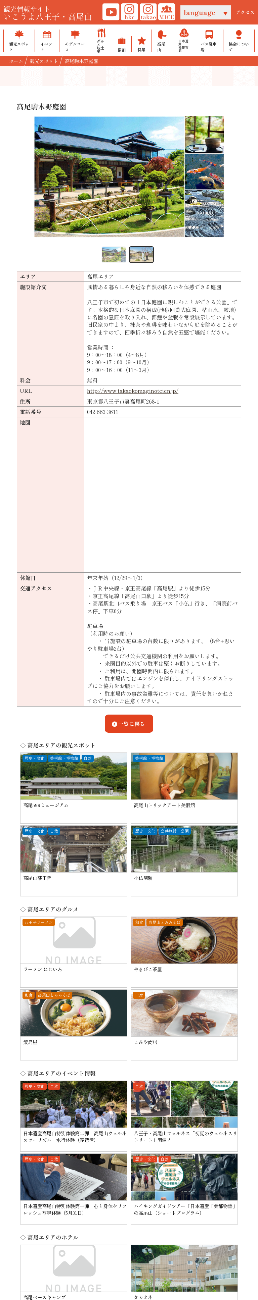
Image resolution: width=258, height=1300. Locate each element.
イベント (45, 1177)
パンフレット (191, 1177)
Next (229, 179)
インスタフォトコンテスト (121, 1207)
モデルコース (51, 1184)
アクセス (245, 12)
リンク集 (73, 1243)
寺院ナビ (95, 1199)
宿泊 (40, 1199)
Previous (28, 179)
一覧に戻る (127, 724)
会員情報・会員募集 (199, 1184)
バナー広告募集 (170, 1243)
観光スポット (51, 1169)
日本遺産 (45, 1222)
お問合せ (185, 1169)
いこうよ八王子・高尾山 (47, 12)
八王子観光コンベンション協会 (122, 1169)
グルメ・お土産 (53, 1192)
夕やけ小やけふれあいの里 (121, 1192)
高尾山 (43, 1214)
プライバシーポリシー (117, 1243)
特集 (40, 1207)
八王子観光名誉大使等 (111, 1177)
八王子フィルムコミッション (123, 1184)
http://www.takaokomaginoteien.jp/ (132, 390)
